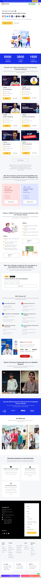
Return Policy (26, 549)
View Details (15, 98)
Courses (28, 527)
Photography (18, 547)
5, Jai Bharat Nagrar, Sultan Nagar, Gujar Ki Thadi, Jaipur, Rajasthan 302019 (8, 567)
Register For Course (7, 23)
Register (6, 98)
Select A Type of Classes (31, 522)
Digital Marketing (19, 545)
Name (28, 506)
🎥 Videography (10, 575)
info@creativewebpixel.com (9, 515)
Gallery (3, 552)
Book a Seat (35, 1)
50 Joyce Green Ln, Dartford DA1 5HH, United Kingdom (33, 567)
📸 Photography (30, 575)
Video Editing (10, 557)
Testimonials (4, 550)
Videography (18, 549)
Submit (31, 532)
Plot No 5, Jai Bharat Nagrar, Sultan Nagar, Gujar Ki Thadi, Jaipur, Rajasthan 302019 (8, 521)
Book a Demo (16, 23)
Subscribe (24, 356)
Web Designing (11, 549)
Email (28, 511)
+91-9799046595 (7, 517)
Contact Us (4, 548)
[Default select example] (32, 524)
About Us (3, 546)
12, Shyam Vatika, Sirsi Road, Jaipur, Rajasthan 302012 (19, 567)
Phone (28, 516)
